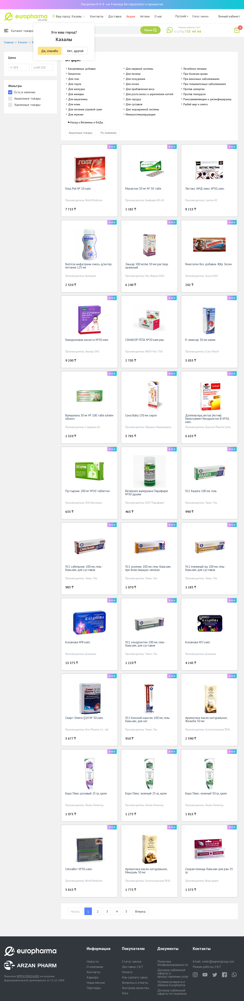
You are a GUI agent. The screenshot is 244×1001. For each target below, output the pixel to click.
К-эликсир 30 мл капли (200, 341)
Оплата (127, 972)
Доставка (114, 16)
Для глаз (73, 79)
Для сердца (133, 99)
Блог (125, 993)
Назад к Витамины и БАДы (86, 124)
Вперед (140, 913)
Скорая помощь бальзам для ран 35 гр (209, 872)
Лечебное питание (195, 69)
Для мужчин (75, 114)
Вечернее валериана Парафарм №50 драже (146, 494)
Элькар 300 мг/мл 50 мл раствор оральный (146, 267)
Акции (130, 16)
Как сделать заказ (135, 977)
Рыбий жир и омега (195, 104)
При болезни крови (195, 74)
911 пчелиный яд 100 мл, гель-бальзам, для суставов (205, 569)
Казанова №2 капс (197, 644)
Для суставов (134, 104)
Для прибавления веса (140, 89)
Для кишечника (77, 99)
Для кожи (74, 104)
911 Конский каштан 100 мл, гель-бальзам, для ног (148, 720)
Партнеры (94, 988)
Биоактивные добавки (82, 69)
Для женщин (76, 94)
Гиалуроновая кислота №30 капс (87, 341)
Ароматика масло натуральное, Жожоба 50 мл (206, 720)
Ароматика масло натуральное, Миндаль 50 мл (146, 872)
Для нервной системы (139, 69)
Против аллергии (194, 89)
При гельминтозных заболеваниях (204, 84)
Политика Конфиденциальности (172, 963)
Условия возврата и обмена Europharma (171, 983)
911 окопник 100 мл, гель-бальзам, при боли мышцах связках (148, 569)
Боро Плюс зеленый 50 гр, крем (206, 795)
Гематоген (74, 74)
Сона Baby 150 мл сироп (141, 417)
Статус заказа (200, 16)
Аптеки (145, 16)
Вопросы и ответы (135, 982)
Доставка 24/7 (132, 967)
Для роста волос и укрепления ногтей (149, 94)
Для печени (133, 74)
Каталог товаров (19, 30)
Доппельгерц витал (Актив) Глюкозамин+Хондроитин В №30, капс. (207, 420)
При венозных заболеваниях (201, 79)
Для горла (74, 84)
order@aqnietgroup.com (218, 961)
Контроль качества (135, 988)
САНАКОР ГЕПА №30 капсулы (144, 341)
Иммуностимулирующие (141, 114)
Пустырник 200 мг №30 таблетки (87, 492)
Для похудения (135, 79)
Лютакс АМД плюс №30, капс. (205, 190)
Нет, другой (75, 51)
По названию (108, 134)
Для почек (132, 84)
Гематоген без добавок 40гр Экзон (208, 265)
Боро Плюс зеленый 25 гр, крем (146, 795)
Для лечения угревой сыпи (85, 109)
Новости (93, 961)
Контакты (96, 16)
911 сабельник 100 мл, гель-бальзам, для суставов (83, 569)
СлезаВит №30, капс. (79, 870)
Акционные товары (80, 134)
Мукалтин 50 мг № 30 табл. (143, 190)
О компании (95, 967)
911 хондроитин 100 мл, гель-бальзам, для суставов (145, 645)
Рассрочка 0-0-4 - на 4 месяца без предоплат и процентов (122, 4)
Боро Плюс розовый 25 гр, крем (86, 795)
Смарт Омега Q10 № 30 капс (84, 719)
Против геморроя (194, 94)
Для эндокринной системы (142, 109)
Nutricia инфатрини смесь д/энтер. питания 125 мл (88, 267)
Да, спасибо (49, 51)
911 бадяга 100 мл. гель (201, 492)
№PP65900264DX (28, 976)
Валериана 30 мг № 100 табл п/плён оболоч (89, 418)
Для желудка (76, 89)
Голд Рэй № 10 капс (78, 190)
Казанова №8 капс (77, 644)
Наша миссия (96, 982)
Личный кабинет (229, 16)
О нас (158, 16)
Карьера (92, 977)
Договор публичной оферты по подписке (172, 992)
